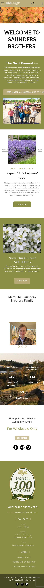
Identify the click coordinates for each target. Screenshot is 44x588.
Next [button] (40, 150)
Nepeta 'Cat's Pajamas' (22, 173)
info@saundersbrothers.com (26, 545)
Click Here (13, 512)
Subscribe (22, 441)
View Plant (22, 204)
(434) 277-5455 (26, 527)
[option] (22, 149)
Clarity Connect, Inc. (28, 580)
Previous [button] (5, 150)
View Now (22, 283)
